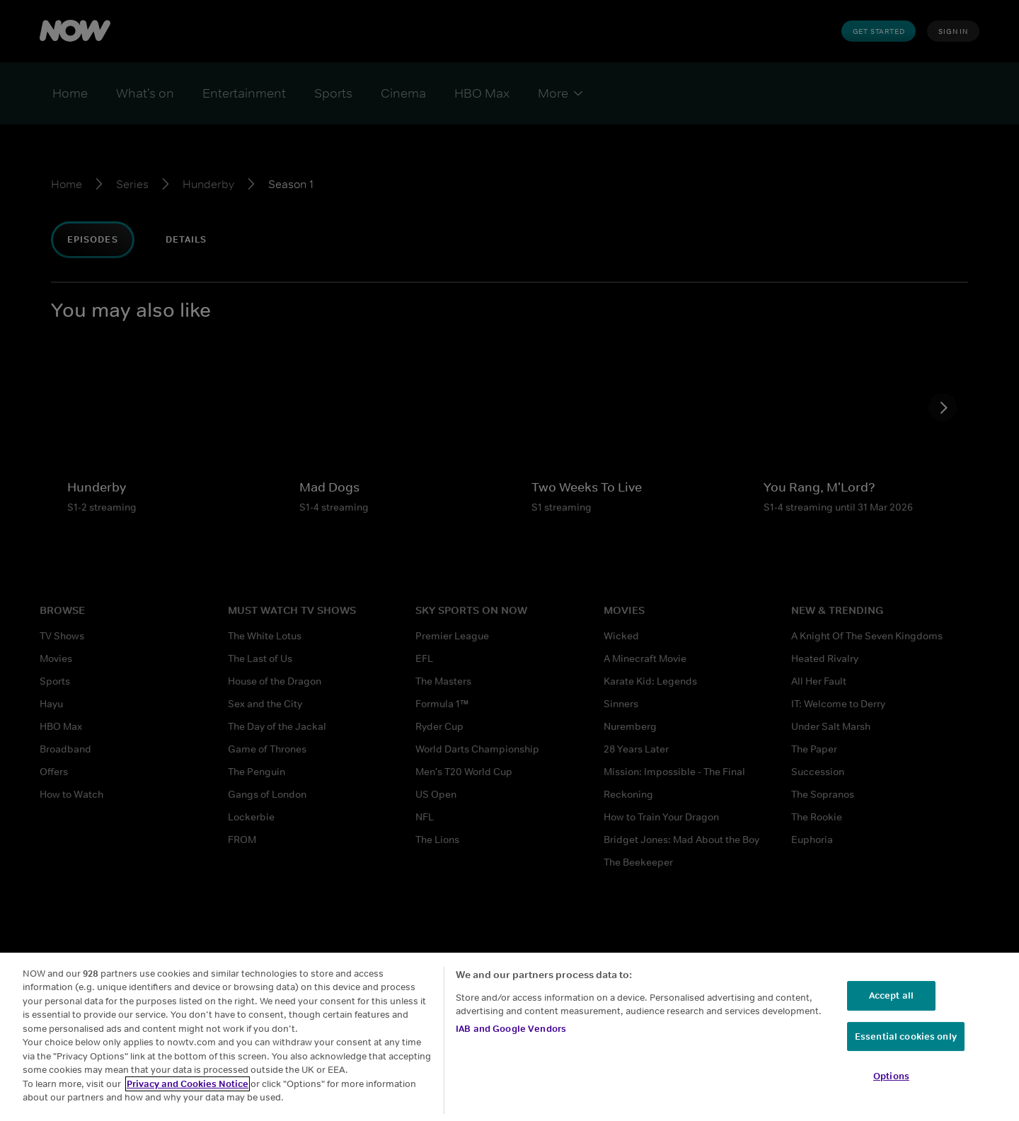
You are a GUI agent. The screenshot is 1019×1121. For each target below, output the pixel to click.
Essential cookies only (906, 1036)
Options (891, 1076)
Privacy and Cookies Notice (187, 1084)
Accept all (891, 995)
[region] (509, 1037)
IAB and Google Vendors (511, 1029)
